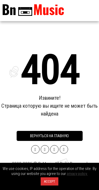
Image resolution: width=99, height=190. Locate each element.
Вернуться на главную (49, 136)
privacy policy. (77, 173)
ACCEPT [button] (49, 181)
